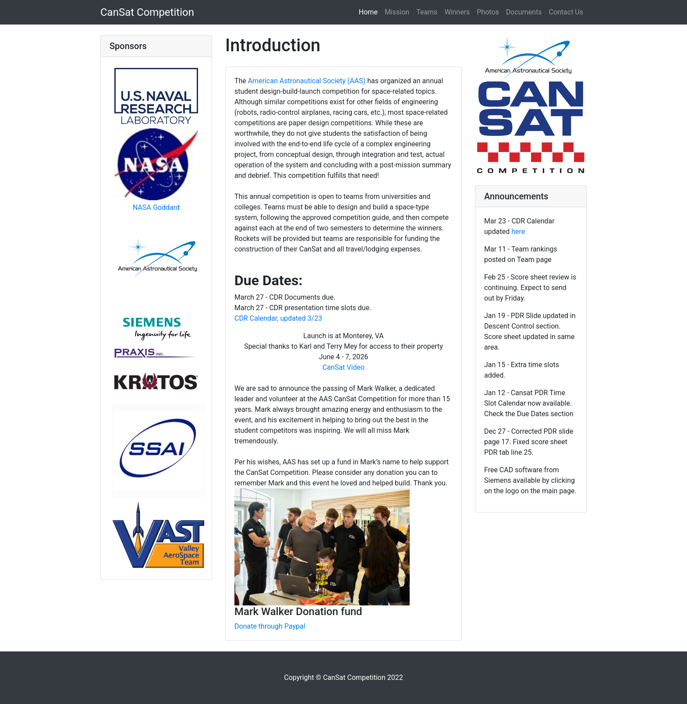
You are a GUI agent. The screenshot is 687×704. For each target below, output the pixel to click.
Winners (457, 12)
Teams (426, 12)
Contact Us (566, 12)
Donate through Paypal (269, 626)
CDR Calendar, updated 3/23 (278, 318)
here (518, 231)
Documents (524, 12)
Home (370, 11)
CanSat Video (343, 367)
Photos (488, 12)
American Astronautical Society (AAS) (306, 81)
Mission (397, 12)
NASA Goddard (156, 207)
